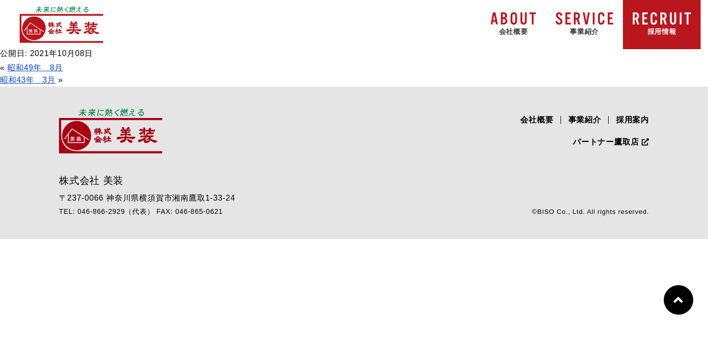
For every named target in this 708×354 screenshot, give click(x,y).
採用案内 (632, 120)
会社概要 (536, 120)
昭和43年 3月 (28, 80)
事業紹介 (584, 120)
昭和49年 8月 (35, 67)
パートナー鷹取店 (611, 142)
